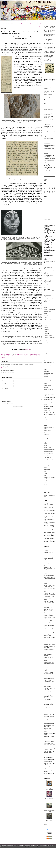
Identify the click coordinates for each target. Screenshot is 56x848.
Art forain (45, 325)
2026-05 (45, 198)
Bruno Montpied (49, 239)
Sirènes (45, 475)
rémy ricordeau (49, 243)
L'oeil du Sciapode (47, 434)
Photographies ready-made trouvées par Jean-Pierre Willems (49, 800)
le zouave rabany (32, 354)
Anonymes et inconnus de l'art (49, 309)
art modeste (47, 234)
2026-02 (45, 202)
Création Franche (47, 227)
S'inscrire (49, 829)
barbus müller (3, 355)
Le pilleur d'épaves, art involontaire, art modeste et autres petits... (48, 696)
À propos (49, 75)
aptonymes (47, 238)
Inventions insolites (47, 430)
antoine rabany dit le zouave (23, 354)
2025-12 (45, 206)
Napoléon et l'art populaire (48, 453)
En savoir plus (3, 846)
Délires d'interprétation (48, 385)
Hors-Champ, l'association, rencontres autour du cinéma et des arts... (49, 625)
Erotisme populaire (47, 408)
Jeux (44, 432)
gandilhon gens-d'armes (10, 355)
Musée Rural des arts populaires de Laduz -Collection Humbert (49, 730)
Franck (45, 270)
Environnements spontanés (49, 251)
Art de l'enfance (46, 317)
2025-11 (45, 208)
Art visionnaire (46, 355)
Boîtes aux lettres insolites (48, 357)
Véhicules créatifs (47, 486)
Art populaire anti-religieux (48, 342)
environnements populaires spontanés (49, 241)
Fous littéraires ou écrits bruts (49, 412)
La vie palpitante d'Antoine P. (49, 666)
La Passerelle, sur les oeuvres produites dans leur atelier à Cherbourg (49, 663)
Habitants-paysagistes (47, 230)
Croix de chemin (49, 820)
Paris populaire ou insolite (48, 459)
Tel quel (45, 484)
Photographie (46, 461)
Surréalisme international (48, 761)
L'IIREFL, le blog (47, 640)
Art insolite (46, 331)
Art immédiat (46, 327)
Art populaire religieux (48, 348)
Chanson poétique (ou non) (48, 365)
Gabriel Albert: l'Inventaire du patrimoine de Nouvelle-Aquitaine (49, 611)
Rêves (45, 471)
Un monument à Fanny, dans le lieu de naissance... (49, 263)
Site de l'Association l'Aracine (49, 759)
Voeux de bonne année (48, 488)
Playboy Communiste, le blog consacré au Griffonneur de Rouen (49, 753)
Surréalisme (46, 482)
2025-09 (45, 213)
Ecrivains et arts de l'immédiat (49, 397)
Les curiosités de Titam (48, 711)
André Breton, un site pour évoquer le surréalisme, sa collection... (48, 554)
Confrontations (46, 371)
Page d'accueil (14, 24)
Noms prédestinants (48, 235)
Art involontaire (46, 333)
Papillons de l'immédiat (48, 457)
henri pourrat (37, 354)
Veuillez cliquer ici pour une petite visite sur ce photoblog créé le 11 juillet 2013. (49, 93)
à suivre (27, 349)
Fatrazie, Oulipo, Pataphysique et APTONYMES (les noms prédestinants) (49, 602)
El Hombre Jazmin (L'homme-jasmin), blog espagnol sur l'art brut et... (49, 598)
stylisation (22, 355)
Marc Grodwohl (46, 719)
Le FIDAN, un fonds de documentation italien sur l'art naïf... (49, 681)
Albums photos (47, 778)
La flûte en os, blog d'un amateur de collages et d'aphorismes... (48, 654)
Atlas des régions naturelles (49, 575)
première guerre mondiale (33, 355)
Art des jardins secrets (48, 323)
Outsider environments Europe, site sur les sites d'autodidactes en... (49, 744)
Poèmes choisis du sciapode (49, 463)
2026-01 (45, 204)
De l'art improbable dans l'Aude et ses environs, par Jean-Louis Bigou (49, 590)
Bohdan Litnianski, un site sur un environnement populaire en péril (49, 578)
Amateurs (45, 307)
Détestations (46, 387)
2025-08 (45, 215)
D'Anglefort (46, 280)
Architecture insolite (47, 311)
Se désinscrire (50, 831)
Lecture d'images (47, 440)
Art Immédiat (48, 248)
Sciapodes (45, 473)
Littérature (45, 445)
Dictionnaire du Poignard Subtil (49, 158)
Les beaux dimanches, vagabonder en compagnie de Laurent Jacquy (49, 704)
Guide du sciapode (47, 419)
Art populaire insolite (47, 346)
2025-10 (45, 211)
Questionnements (47, 469)
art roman (26, 355)
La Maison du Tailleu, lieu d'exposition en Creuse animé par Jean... (49, 659)
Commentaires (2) (9, 354)
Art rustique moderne (47, 350)
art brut (16, 354)
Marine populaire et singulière (49, 449)
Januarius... (46, 129)
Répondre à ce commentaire (6, 367)
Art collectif (46, 315)
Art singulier (47, 247)
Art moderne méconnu (48, 335)
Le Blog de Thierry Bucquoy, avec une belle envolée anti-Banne (49, 674)
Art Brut (45, 313)
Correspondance (46, 376)
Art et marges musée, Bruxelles (49, 561)
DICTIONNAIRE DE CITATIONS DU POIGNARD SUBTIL (49, 394)
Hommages (46, 421)
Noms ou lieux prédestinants (49, 455)
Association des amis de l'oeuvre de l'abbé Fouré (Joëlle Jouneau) (49, 568)
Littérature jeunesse (47, 447)
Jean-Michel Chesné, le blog (49, 632)
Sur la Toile (46, 480)
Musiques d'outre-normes (48, 451)
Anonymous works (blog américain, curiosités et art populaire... (48, 558)
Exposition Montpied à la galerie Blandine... (48, 277)
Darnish (45, 266)
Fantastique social (47, 410)
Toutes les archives (47, 219)
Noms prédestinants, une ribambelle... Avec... (49, 286)
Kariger (45, 258)
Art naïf (52, 232)
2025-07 (45, 217)
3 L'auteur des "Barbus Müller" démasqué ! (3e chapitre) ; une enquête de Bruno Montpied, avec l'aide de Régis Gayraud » (30, 25)
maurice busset (17, 355)
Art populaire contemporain (48, 344)
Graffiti (45, 417)
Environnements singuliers (48, 406)
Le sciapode (46, 261)
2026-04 (45, 200)
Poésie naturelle (49, 225)
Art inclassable (46, 329)
